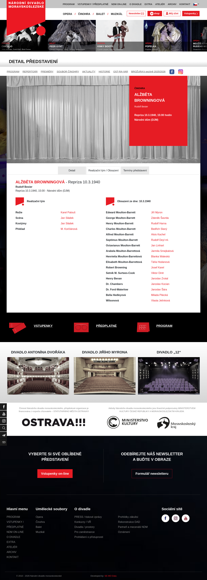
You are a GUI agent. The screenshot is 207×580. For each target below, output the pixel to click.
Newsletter (136, 13)
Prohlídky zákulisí (128, 517)
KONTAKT (13, 557)
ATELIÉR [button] (160, 4)
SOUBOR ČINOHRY (68, 71)
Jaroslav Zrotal (159, 278)
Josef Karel (157, 267)
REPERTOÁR (30, 71)
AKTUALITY (88, 71)
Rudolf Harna (158, 223)
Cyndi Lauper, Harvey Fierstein (110, 49)
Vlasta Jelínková (160, 300)
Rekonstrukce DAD (129, 522)
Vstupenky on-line (55, 473)
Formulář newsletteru (152, 473)
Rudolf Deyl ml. (160, 240)
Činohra (40, 522)
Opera (39, 517)
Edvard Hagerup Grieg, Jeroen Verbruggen (67, 49)
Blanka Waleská (160, 256)
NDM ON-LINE (15, 532)
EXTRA (11, 542)
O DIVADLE (13, 537)
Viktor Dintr (157, 273)
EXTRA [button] (148, 4)
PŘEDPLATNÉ (106, 325)
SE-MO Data (111, 576)
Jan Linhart (157, 245)
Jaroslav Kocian (160, 284)
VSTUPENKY (43, 325)
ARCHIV (11, 552)
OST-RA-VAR (120, 71)
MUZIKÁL (117, 14)
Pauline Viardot (151, 49)
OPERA (67, 14)
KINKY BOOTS (105, 46)
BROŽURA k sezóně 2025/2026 (148, 71)
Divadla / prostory (84, 527)
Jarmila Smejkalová (162, 251)
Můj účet (172, 13)
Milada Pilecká (159, 295)
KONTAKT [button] (184, 4)
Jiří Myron (157, 212)
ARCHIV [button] (172, 4)
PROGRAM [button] (69, 4)
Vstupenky (191, 13)
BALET (100, 14)
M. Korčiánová (69, 229)
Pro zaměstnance (84, 532)
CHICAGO (7, 46)
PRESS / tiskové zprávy (88, 517)
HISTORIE (104, 71)
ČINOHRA (84, 14)
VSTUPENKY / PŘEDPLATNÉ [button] (93, 4)
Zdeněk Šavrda (160, 218)
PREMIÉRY (47, 71)
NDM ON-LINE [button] (118, 4)
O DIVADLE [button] (136, 4)
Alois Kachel (158, 234)
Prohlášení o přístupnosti (88, 537)
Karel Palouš (68, 212)
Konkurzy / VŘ (82, 522)
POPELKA (150, 46)
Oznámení (124, 532)
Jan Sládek (67, 218)
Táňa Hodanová (160, 262)
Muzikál (40, 532)
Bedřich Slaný (159, 229)
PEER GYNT (56, 46)
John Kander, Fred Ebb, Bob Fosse (16, 49)
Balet (39, 527)
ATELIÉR (12, 547)
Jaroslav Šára (159, 289)
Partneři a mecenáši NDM (133, 527)
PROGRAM (13, 71)
